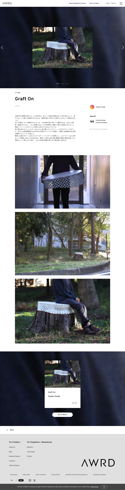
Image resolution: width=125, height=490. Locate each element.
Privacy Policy (48, 475)
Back (12, 431)
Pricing (29, 457)
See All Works (62, 415)
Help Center (23, 475)
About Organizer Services (77, 3)
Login (107, 3)
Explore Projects (14, 457)
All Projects (12, 475)
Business (30, 448)
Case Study (31, 452)
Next (123, 47)
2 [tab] (62, 84)
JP (12, 481)
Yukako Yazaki (101, 107)
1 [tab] (58, 84)
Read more (95, 487)
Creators (12, 462)
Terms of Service (35, 475)
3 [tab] (67, 84)
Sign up (113, 3)
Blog (10, 452)
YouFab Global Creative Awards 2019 (102, 121)
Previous (2, 47)
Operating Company (87, 475)
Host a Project (94, 3)
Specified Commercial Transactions (67, 475)
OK (104, 487)
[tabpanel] (62, 47)
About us (12, 448)
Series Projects (14, 466)
